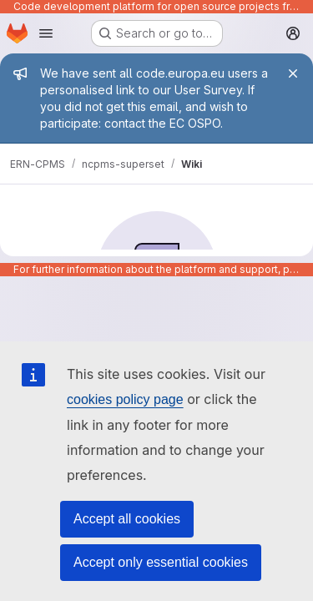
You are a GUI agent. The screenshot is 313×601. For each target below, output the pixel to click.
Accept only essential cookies (160, 562)
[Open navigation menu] (46, 33)
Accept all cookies (126, 519)
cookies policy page (125, 399)
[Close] (293, 73)
